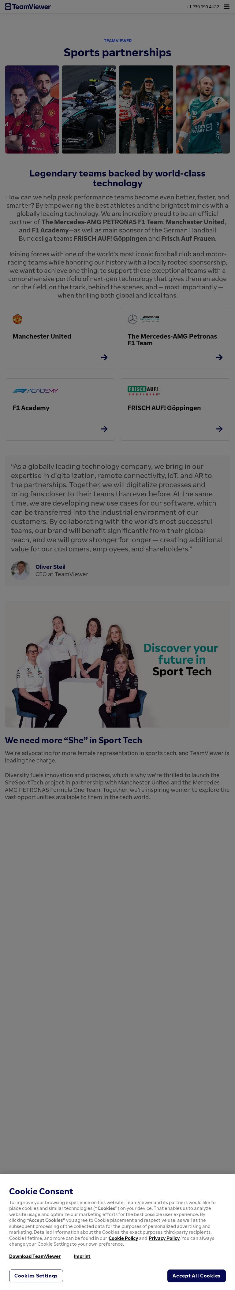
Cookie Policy (123, 1238)
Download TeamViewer (35, 1256)
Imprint (82, 1256)
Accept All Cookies (197, 1275)
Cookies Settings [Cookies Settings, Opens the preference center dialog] (36, 1275)
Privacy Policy (164, 1238)
